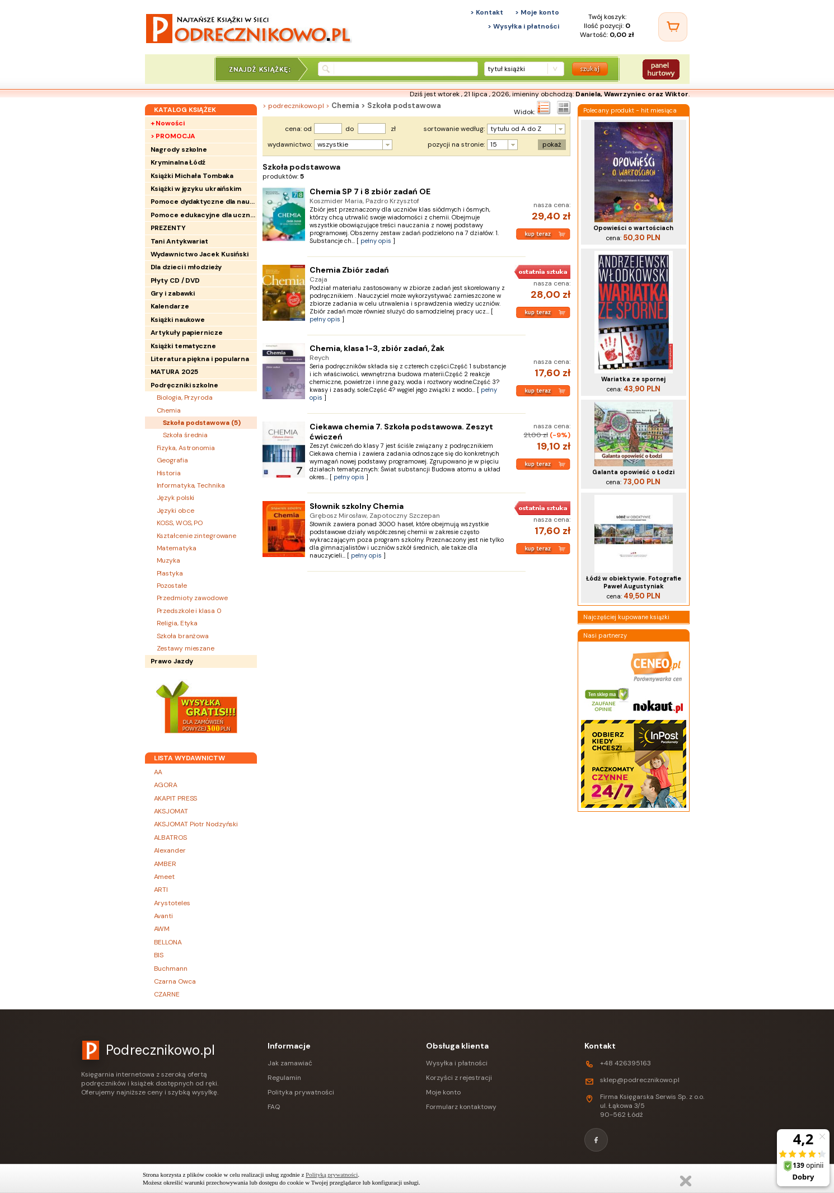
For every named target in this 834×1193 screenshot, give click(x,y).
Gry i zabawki (173, 293)
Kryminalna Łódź (178, 162)
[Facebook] (596, 1140)
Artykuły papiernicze (187, 332)
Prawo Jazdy (172, 661)
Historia (169, 473)
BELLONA (168, 942)
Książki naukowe (178, 319)
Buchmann (171, 968)
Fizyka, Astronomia (186, 447)
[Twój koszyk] (672, 26)
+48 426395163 (625, 1063)
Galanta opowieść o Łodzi (633, 472)
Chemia (169, 410)
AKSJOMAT (171, 811)
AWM (162, 928)
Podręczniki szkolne (184, 385)
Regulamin (284, 1077)
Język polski (176, 497)
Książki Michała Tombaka (192, 175)
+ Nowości (168, 123)
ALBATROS (170, 837)
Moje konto (443, 1092)
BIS (159, 955)
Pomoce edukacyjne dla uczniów (204, 214)
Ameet (164, 876)
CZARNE (167, 994)
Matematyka (176, 548)
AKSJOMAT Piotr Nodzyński (196, 824)
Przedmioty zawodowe (192, 597)
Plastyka (170, 573)
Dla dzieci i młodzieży (186, 267)
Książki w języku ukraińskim (196, 188)
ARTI (161, 889)
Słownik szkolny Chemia (357, 506)
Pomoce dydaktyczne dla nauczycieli (204, 201)
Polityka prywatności (301, 1092)
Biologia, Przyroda (185, 397)
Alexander (170, 850)
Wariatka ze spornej (633, 379)
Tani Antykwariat (179, 241)
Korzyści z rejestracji (459, 1077)
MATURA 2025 (174, 371)
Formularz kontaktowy (461, 1106)
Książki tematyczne (183, 345)
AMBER (165, 863)
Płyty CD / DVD (175, 280)
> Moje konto (537, 12)
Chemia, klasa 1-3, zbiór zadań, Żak (377, 348)
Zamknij (685, 1181)
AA (158, 772)
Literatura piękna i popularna (200, 358)
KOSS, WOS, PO (180, 522)
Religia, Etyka (177, 623)
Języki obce (175, 510)
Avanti (163, 915)
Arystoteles (172, 903)
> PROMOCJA (173, 136)
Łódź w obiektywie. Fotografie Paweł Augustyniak (633, 582)
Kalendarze (170, 306)
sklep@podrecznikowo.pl (640, 1079)
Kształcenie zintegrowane (197, 535)
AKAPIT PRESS (176, 798)
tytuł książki (506, 68)
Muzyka (168, 560)
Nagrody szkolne (179, 149)
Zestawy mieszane (185, 648)
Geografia (172, 460)
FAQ (274, 1106)
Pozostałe (172, 585)
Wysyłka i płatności (457, 1063)
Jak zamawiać (290, 1063)
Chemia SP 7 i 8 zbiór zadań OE (370, 191)
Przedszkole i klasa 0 (189, 610)
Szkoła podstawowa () (202, 422)
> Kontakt (486, 12)
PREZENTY (168, 227)
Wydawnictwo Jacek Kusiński (200, 254)
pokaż (551, 144)
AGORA (166, 784)
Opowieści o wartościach (633, 228)
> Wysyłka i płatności (523, 26)
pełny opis (375, 241)
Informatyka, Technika (191, 485)
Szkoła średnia (185, 435)
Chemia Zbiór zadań (349, 270)
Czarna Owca (175, 981)
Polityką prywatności (332, 1174)
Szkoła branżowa (183, 635)
